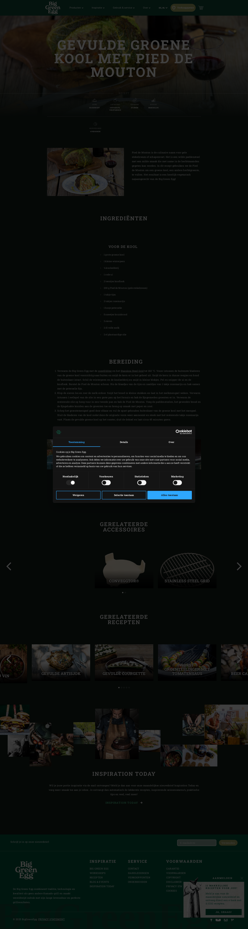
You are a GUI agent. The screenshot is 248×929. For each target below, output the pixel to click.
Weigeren (78, 495)
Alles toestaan (169, 495)
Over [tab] (171, 442)
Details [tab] (124, 442)
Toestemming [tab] (76, 442)
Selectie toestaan (124, 495)
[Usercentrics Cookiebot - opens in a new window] (178, 432)
